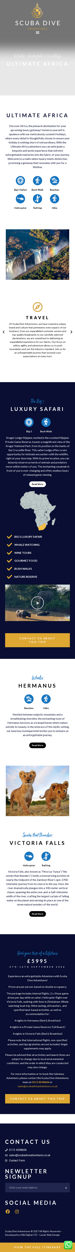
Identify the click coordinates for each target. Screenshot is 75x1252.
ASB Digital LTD (28, 1234)
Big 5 (29, 431)
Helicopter (20, 207)
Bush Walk (37, 189)
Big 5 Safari (20, 189)
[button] (37, 32)
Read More (37, 484)
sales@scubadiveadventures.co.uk (38, 1086)
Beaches (54, 189)
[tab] (37, 484)
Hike (54, 207)
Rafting (37, 207)
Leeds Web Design (50, 1234)
